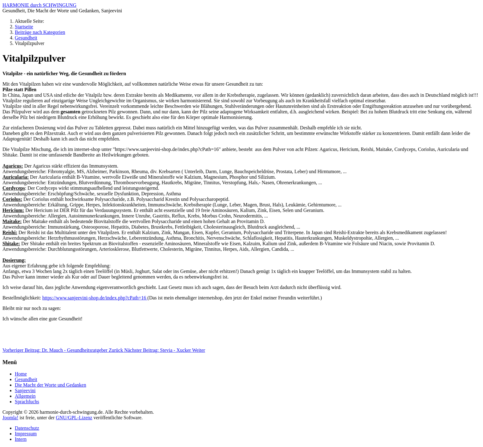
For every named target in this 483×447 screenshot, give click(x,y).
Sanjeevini (25, 390)
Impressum (26, 433)
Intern (20, 439)
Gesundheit (26, 379)
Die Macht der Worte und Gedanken (50, 385)
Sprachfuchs (27, 401)
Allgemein (25, 396)
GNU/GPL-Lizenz (74, 417)
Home (21, 373)
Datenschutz (27, 428)
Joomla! (10, 417)
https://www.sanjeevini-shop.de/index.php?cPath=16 (94, 297)
